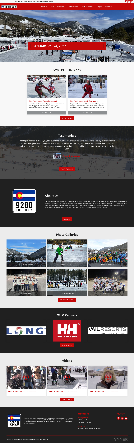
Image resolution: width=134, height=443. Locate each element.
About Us (44, 6)
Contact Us (108, 6)
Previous (4, 150)
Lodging (99, 6)
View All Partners (67, 345)
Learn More (67, 219)
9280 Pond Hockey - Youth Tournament (43, 101)
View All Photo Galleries (67, 300)
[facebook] (126, 1)
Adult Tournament (73, 6)
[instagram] (128, 1)
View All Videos (67, 399)
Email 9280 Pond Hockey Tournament (89, 428)
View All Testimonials (67, 169)
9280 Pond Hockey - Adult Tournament (84, 101)
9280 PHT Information (57, 6)
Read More (46, 113)
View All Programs (67, 118)
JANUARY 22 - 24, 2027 (49, 46)
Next (130, 150)
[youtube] (131, 1)
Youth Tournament (87, 6)
